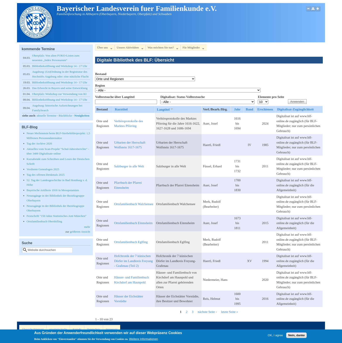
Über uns (103, 48)
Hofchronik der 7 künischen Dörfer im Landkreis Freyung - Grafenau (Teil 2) (133, 261)
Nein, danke (296, 336)
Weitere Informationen (143, 340)
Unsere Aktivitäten (129, 48)
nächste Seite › (207, 312)
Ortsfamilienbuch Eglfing (131, 242)
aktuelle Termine (46, 115)
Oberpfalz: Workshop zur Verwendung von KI (59, 94)
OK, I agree (275, 336)
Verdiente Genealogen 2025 (43, 169)
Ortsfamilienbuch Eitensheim (133, 223)
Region (100, 85)
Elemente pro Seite (271, 97)
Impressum (112, 329)
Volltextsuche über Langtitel (115, 97)
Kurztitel (121, 109)
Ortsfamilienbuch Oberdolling (44, 221)
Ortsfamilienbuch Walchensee (133, 204)
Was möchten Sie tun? (162, 48)
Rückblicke (65, 115)
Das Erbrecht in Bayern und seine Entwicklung (59, 88)
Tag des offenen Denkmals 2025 (46, 174)
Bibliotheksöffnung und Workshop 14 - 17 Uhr (59, 66)
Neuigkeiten (81, 115)
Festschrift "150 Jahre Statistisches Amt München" (57, 216)
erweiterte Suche (58, 329)
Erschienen (265, 109)
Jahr (237, 109)
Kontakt (77, 329)
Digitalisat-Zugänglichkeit (295, 109)
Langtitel (165, 109)
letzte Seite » (229, 312)
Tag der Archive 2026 (39, 143)
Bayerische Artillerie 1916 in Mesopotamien (53, 190)
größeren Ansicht (80, 231)
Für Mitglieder (192, 48)
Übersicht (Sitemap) (33, 329)
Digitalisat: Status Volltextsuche (182, 97)
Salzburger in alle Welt (129, 166)
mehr (87, 226)
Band (249, 109)
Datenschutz (93, 329)
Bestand (100, 74)
